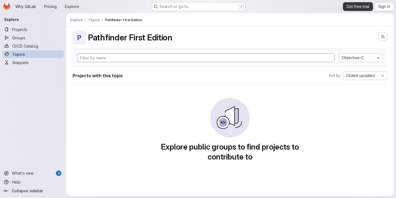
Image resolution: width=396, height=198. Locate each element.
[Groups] (33, 38)
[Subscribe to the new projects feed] (382, 36)
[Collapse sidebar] (33, 191)
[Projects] (33, 29)
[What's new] (33, 173)
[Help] (33, 182)
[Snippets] (33, 62)
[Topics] (33, 54)
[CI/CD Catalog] (33, 46)
